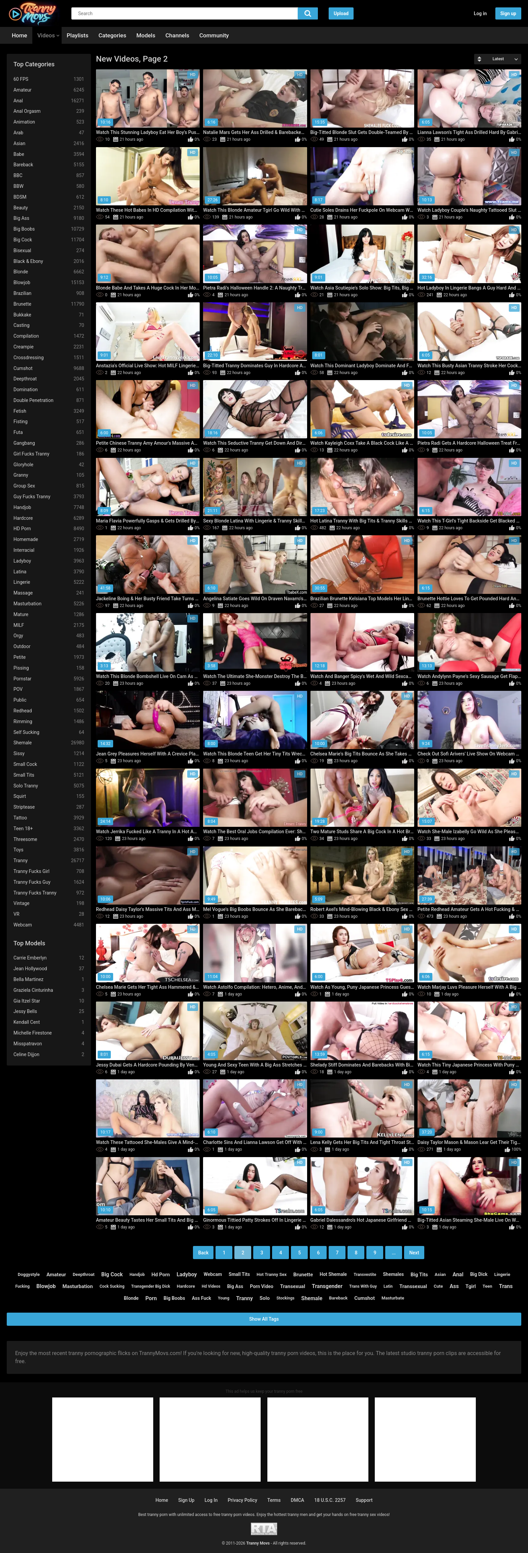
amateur (56, 1275)
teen (487, 1286)
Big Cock (48, 240)
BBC (48, 175)
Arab (48, 133)
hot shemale (333, 1274)
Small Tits (48, 775)
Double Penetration (48, 400)
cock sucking (112, 1286)
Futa (48, 432)
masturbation (78, 1286)
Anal (48, 101)
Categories (112, 35)
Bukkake (48, 315)
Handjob (48, 507)
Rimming (48, 721)
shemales (393, 1274)
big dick (479, 1274)
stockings (285, 1298)
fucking (22, 1286)
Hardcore (48, 518)
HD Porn (48, 529)
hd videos (211, 1286)
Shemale (48, 743)
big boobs (174, 1298)
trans (506, 1286)
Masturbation (48, 604)
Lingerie (48, 582)
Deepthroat (48, 379)
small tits (239, 1274)
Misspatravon (48, 1044)
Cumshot (48, 368)
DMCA (297, 1500)
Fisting (48, 422)
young (223, 1298)
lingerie (502, 1274)
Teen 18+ (48, 829)
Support (364, 1500)
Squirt (48, 796)
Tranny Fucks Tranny (48, 893)
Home (19, 35)
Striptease (48, 807)
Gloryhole (48, 465)
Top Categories (34, 64)
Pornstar (48, 679)
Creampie (48, 347)
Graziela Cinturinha (48, 990)
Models (145, 35)
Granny (48, 475)
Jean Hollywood (48, 969)
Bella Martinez (48, 979)
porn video (261, 1286)
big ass (235, 1286)
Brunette (48, 304)
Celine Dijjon (48, 1054)
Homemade (48, 539)
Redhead (48, 711)
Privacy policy (242, 1500)
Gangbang (48, 443)
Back (203, 1252)
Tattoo (48, 818)
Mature (48, 614)
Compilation (48, 336)
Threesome (48, 839)
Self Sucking (48, 732)
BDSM (48, 197)
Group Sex (48, 486)
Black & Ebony (48, 261)
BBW (48, 186)
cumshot (364, 1298)
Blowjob (48, 282)
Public (48, 700)
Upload (341, 13)
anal (458, 1274)
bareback (338, 1298)
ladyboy (186, 1274)
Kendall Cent (48, 1022)
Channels (177, 35)
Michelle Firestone (48, 1033)
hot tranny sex (272, 1274)
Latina (48, 572)
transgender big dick (150, 1286)
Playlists (77, 35)
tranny (244, 1298)
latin (388, 1286)
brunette (303, 1275)
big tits (419, 1275)
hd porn (161, 1275)
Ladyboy (48, 561)
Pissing (48, 668)
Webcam (48, 925)
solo (265, 1298)
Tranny (48, 861)
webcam (213, 1274)
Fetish (48, 411)
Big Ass (48, 218)
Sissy (48, 753)
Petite (48, 657)
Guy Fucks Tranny (48, 497)
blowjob (46, 1286)
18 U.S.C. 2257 (329, 1500)
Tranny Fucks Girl (48, 871)
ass (454, 1286)
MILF (48, 625)
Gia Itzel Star (48, 1001)
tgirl (470, 1286)
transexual (292, 1286)
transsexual (413, 1286)
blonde (131, 1298)
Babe (48, 154)
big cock (112, 1274)
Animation (48, 122)
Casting (48, 325)
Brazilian (48, 293)
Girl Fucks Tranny (48, 454)
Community (214, 35)
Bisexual (48, 251)
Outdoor (48, 646)
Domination (48, 390)
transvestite (365, 1274)
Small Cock (48, 764)
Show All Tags (264, 1319)
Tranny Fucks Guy (48, 882)
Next (414, 1252)
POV (48, 689)
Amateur (48, 90)
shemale (312, 1298)
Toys (48, 850)
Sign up (508, 13)
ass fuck (201, 1298)
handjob (137, 1274)
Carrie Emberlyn (48, 958)
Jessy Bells (48, 1011)
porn (151, 1298)
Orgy (48, 636)
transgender (327, 1286)
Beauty (48, 208)
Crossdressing (48, 358)
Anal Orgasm (48, 111)
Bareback (48, 165)
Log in (480, 13)
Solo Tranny (48, 786)
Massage (48, 593)
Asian (48, 143)
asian (440, 1274)
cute (438, 1286)
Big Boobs (48, 229)
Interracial (48, 550)
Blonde (48, 272)
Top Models (29, 943)
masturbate (393, 1298)
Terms (274, 1500)
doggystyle (29, 1274)
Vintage (48, 903)
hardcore (186, 1286)
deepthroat (84, 1274)
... (394, 1252)
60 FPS (48, 79)
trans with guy (363, 1286)
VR (48, 914)
